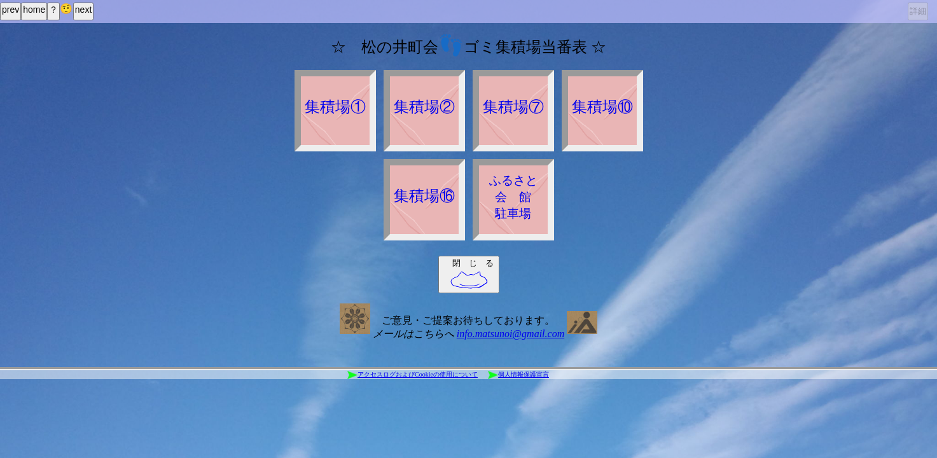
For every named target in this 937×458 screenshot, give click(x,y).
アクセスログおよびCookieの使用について (412, 375)
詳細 (918, 11)
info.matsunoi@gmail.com (510, 333)
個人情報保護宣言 (518, 375)
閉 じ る (471, 273)
